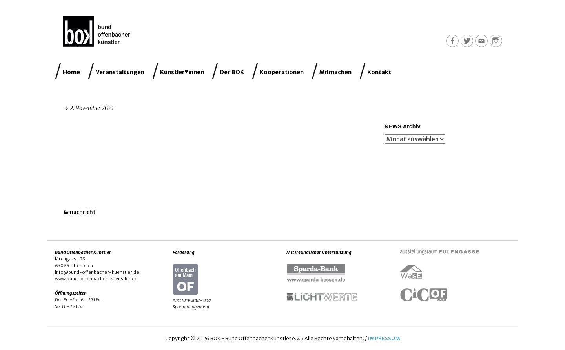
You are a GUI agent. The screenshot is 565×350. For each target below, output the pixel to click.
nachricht (83, 212)
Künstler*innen (182, 72)
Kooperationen (282, 72)
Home (71, 72)
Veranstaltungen (120, 72)
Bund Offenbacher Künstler (114, 34)
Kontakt (379, 72)
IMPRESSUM (384, 338)
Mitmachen (335, 72)
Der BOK (232, 72)
